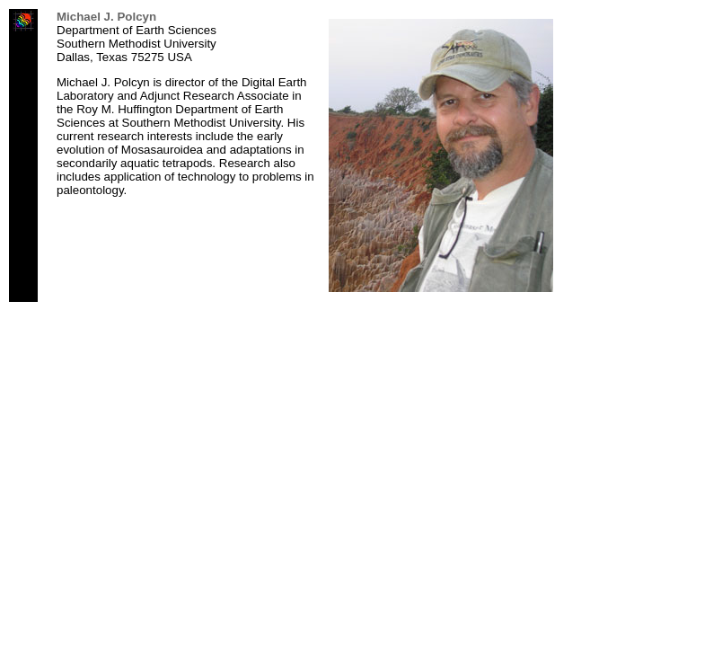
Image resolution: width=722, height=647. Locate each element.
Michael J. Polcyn (106, 16)
